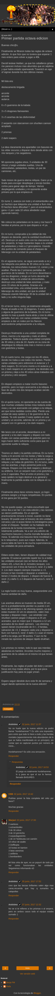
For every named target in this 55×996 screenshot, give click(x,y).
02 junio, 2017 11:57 (31, 724)
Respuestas (17, 762)
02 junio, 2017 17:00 (26, 820)
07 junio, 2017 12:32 (31, 904)
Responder (14, 756)
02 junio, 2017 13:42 (23, 794)
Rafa (8, 986)
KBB (11, 794)
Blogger (37, 993)
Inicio (27, 968)
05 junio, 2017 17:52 (31, 881)
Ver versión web (27, 974)
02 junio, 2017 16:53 (39, 767)
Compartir (8, 709)
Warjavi (12, 820)
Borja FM (10, 982)
